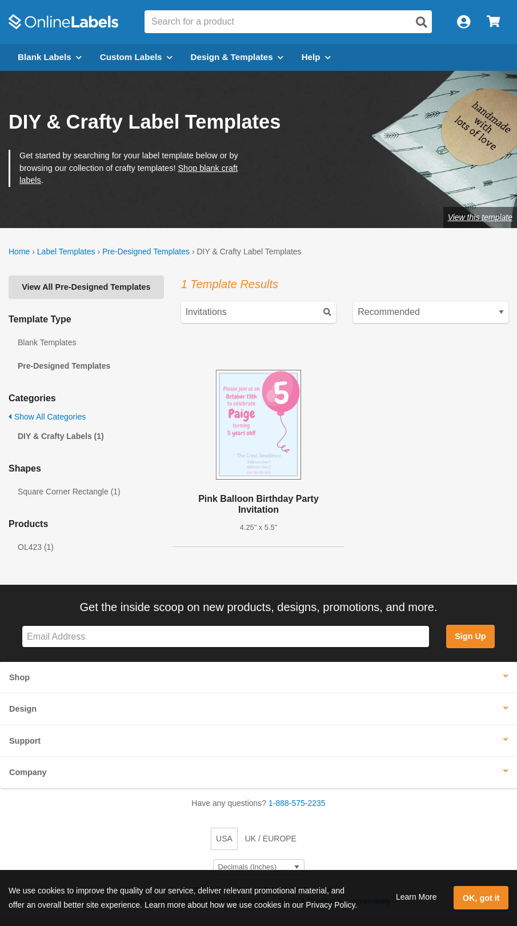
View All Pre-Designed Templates (86, 287)
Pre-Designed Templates (146, 251)
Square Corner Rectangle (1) (69, 491)
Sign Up (470, 636)
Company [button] (28, 772)
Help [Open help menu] (316, 57)
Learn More (416, 896)
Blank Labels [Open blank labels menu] (50, 57)
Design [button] (23, 708)
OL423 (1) (36, 547)
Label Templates (66, 251)
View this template (480, 217)
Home (19, 251)
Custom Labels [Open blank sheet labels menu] (136, 57)
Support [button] (25, 740)
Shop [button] (19, 677)
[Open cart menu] (493, 22)
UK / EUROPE (270, 838)
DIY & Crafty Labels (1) (61, 436)
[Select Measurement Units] (258, 867)
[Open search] (421, 22)
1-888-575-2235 (297, 803)
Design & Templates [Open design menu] (237, 57)
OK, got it (481, 898)
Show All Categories (47, 416)
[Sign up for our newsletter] (225, 636)
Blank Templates (47, 342)
